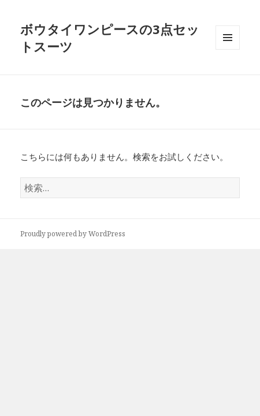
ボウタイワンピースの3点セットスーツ (109, 37)
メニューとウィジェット (227, 49)
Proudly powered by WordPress (72, 234)
